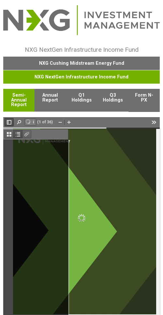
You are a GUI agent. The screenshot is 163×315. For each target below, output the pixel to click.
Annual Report (50, 97)
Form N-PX (144, 97)
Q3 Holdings (113, 97)
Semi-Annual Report (19, 99)
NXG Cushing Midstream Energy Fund (81, 63)
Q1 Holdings (82, 97)
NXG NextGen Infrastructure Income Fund (81, 77)
